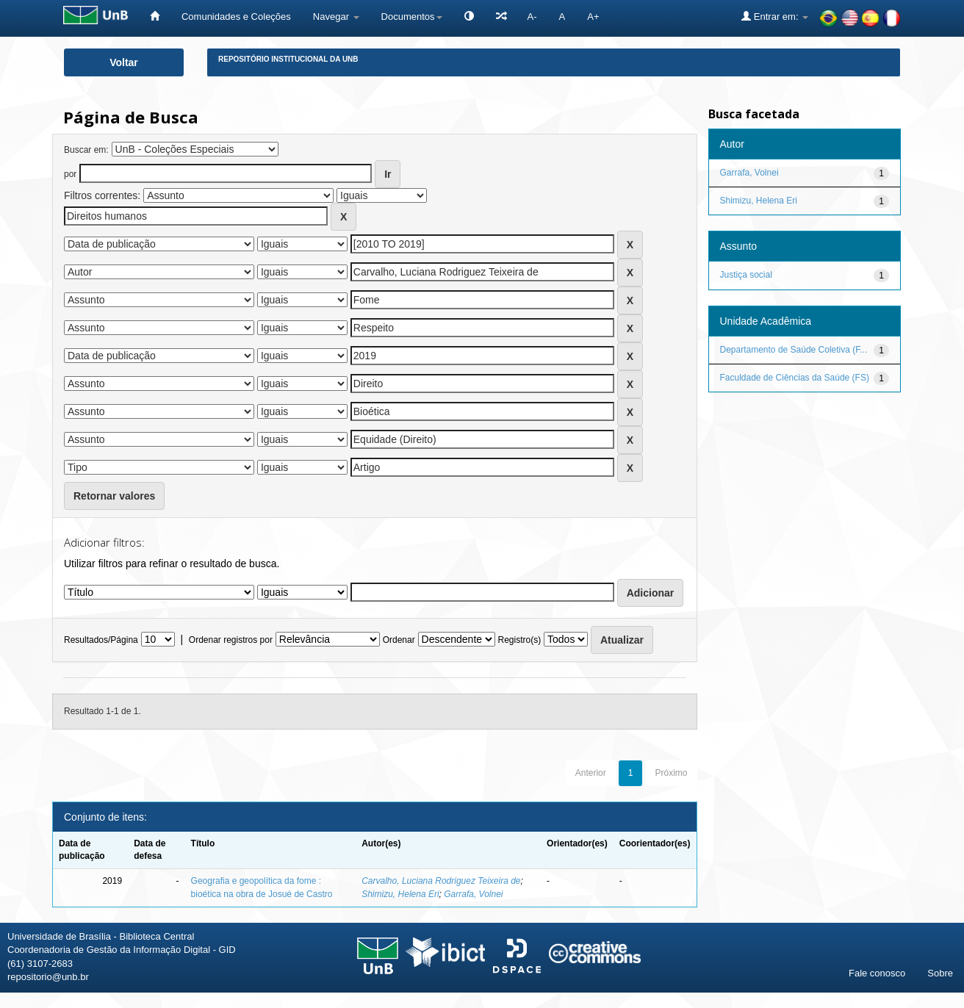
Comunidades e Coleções (236, 16)
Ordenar (399, 640)
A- (532, 16)
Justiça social (746, 275)
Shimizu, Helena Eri (400, 894)
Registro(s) (519, 640)
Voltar (123, 62)
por (70, 174)
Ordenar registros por (231, 640)
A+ (593, 16)
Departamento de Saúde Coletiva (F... (794, 350)
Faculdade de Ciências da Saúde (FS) (794, 377)
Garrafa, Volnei (473, 894)
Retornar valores (114, 496)
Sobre (940, 973)
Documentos (411, 16)
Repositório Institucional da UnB (288, 59)
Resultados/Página (101, 640)
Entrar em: (774, 16)
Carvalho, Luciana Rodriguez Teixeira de (441, 881)
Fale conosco (877, 973)
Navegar (336, 16)
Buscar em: (86, 150)
